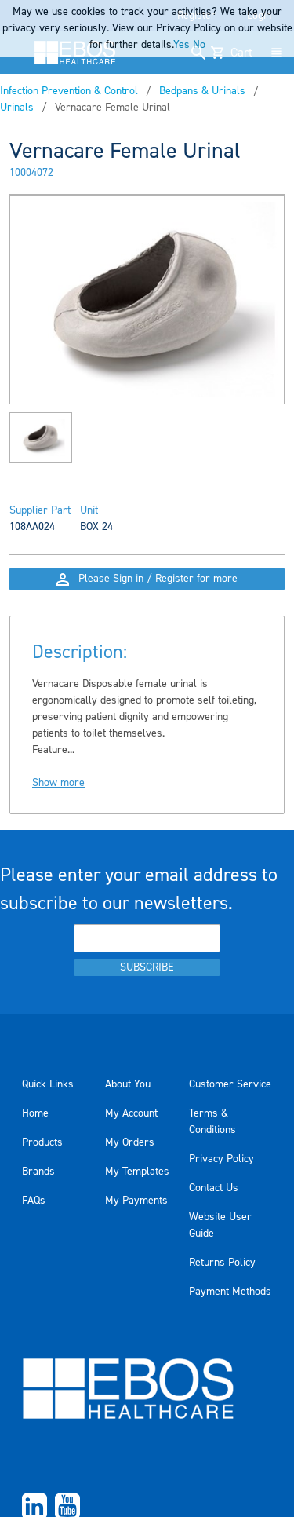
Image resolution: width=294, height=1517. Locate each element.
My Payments (136, 1200)
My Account (131, 1113)
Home (35, 1113)
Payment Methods (230, 1292)
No (199, 45)
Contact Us (213, 1188)
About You (128, 1084)
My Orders (129, 1142)
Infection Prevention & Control (69, 91)
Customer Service (230, 1084)
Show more (58, 782)
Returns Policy (222, 1263)
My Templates (137, 1171)
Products (42, 1142)
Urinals (17, 108)
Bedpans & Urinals (202, 91)
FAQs (33, 1200)
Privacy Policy (221, 1159)
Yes (181, 45)
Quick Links (48, 1084)
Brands (38, 1171)
